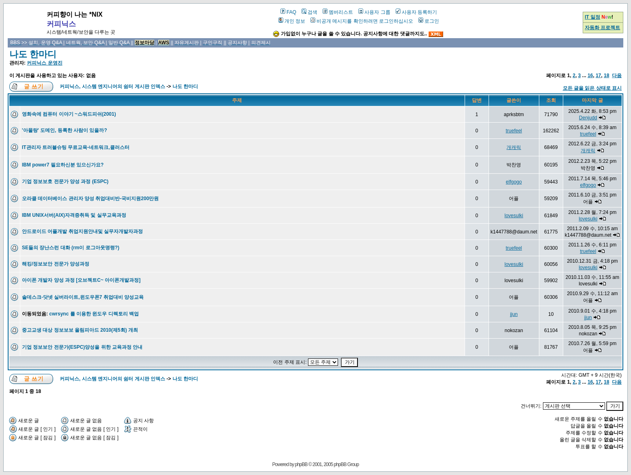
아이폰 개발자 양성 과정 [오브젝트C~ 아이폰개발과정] (81, 280)
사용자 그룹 (374, 12)
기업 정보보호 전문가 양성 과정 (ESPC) (65, 181)
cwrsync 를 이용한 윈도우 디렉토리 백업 (94, 314)
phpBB (301, 464)
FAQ (288, 12)
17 (598, 75)
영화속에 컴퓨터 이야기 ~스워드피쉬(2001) (69, 114)
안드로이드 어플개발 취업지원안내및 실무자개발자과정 (82, 231)
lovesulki (513, 215)
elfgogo (514, 182)
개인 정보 (291, 21)
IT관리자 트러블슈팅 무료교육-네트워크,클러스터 (75, 147)
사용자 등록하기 (416, 12)
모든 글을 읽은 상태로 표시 (592, 88)
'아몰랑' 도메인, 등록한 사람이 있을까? (64, 130)
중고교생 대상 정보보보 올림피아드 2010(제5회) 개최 (80, 330)
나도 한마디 (32, 54)
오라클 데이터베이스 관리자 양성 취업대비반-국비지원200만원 (90, 198)
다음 (617, 75)
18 (606, 75)
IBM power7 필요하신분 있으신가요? (62, 165)
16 (590, 75)
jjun (514, 314)
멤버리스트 (338, 12)
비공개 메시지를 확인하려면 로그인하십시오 (361, 21)
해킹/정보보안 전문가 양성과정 (55, 264)
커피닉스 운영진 (44, 63)
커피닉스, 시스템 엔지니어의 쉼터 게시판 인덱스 (112, 86)
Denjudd (588, 118)
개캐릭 (513, 147)
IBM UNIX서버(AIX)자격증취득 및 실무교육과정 (74, 215)
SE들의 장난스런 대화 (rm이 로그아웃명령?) (70, 247)
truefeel (514, 131)
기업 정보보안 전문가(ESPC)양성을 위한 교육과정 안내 (82, 347)
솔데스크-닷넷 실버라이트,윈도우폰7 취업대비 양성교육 (83, 297)
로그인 (428, 21)
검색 (309, 12)
